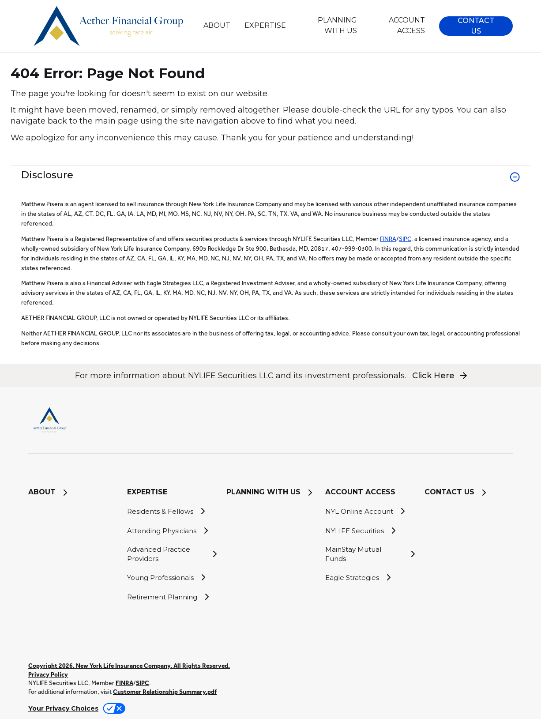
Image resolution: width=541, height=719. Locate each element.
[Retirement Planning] (171, 596)
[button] (476, 26)
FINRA (388, 238)
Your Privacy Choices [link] (63, 708)
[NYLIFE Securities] (369, 530)
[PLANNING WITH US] (328, 26)
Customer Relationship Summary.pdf (165, 691)
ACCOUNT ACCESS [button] (407, 25)
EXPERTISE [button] (265, 25)
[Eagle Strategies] (369, 577)
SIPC (405, 238)
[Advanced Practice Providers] (171, 554)
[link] (270, 182)
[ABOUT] (216, 25)
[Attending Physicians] (171, 530)
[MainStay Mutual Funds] (369, 554)
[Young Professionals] (171, 577)
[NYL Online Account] (369, 511)
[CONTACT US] (469, 492)
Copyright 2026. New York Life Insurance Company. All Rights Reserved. (129, 665)
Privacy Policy (48, 674)
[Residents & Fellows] (171, 511)
